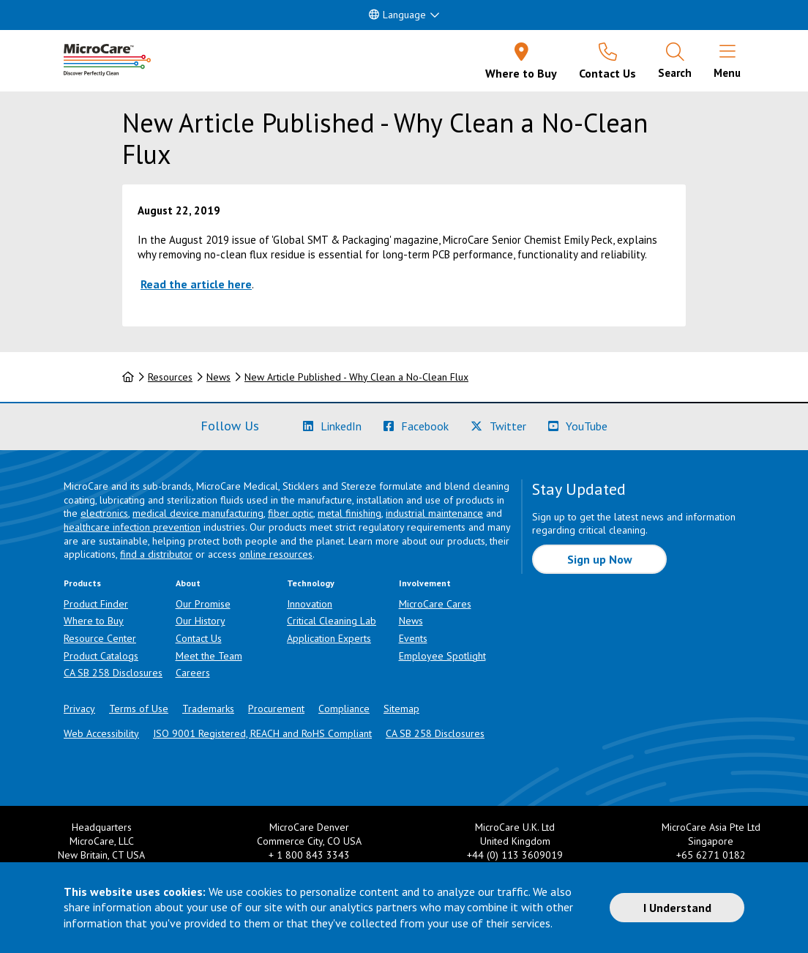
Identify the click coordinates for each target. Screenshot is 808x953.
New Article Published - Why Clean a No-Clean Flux (356, 377)
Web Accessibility (101, 733)
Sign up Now (599, 559)
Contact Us (199, 638)
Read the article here (196, 284)
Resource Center (100, 638)
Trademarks (208, 708)
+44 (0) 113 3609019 (515, 855)
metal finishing (349, 513)
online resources (276, 554)
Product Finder (96, 603)
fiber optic (290, 513)
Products (82, 583)
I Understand (677, 907)
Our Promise (203, 603)
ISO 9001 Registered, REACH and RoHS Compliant (262, 733)
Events (413, 638)
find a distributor (156, 554)
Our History (200, 620)
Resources (170, 377)
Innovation (309, 603)
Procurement (276, 708)
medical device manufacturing (197, 513)
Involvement (425, 583)
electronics (104, 513)
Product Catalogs (101, 655)
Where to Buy (94, 620)
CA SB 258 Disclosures (113, 672)
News (218, 377)
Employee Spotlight (442, 655)
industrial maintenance (434, 513)
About (188, 583)
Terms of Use (138, 708)
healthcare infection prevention (132, 527)
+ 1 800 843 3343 (309, 855)
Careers (193, 672)
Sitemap (401, 708)
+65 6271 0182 (711, 855)
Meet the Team (209, 655)
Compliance (344, 708)
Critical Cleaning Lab (331, 620)
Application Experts (329, 638)
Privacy (79, 708)
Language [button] (397, 14)
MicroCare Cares (435, 603)
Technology (310, 583)
